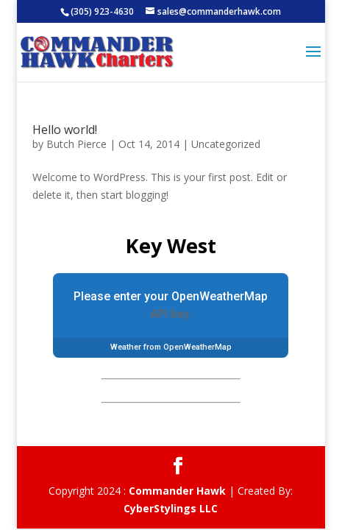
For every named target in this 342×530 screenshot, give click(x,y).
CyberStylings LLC (171, 508)
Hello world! (64, 129)
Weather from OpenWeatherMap (171, 347)
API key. (170, 314)
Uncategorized (225, 144)
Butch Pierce (76, 144)
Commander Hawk (177, 491)
